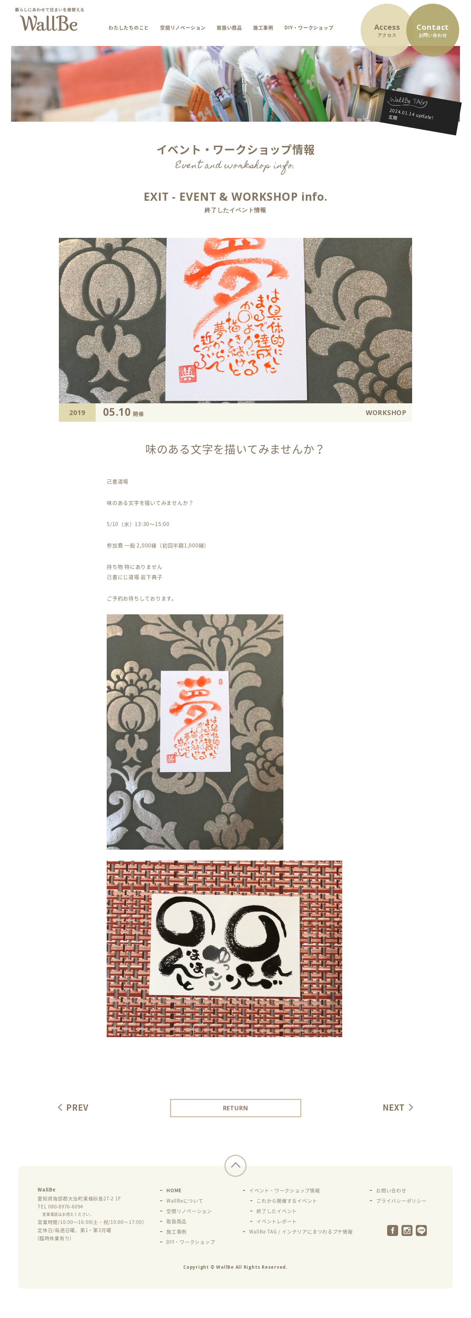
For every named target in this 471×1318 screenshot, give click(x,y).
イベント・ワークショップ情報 (284, 1190)
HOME (174, 1190)
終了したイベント (276, 1210)
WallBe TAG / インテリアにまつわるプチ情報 (301, 1231)
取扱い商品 (229, 27)
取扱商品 (176, 1221)
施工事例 (263, 27)
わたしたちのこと (129, 27)
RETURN (235, 1108)
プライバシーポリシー (401, 1200)
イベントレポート (276, 1221)
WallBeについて (184, 1200)
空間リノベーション (183, 27)
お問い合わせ (391, 1190)
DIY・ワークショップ (308, 27)
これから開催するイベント (286, 1200)
